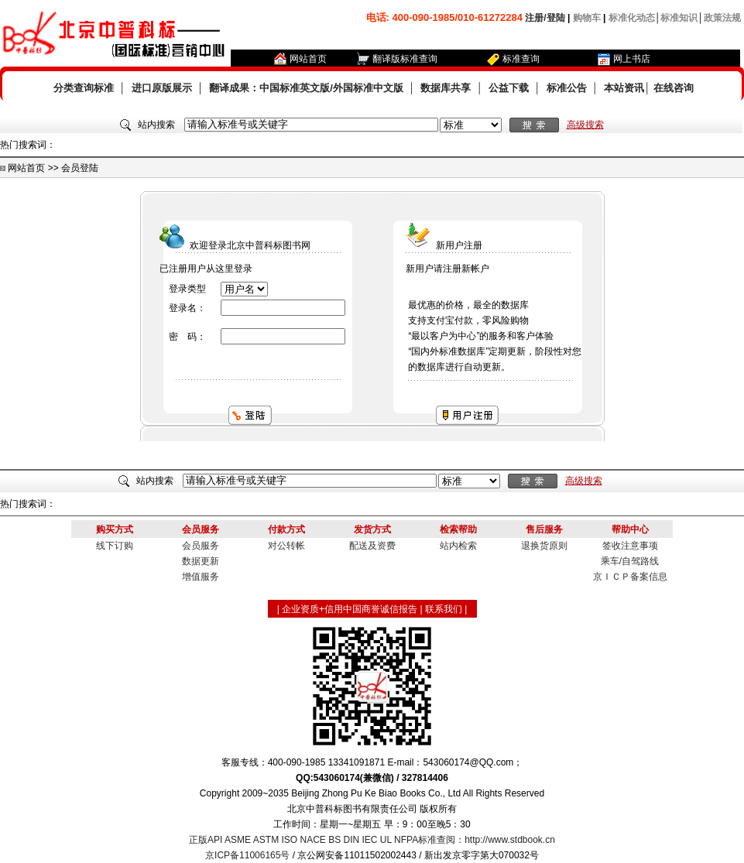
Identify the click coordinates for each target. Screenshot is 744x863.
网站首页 (308, 58)
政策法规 (722, 17)
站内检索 (458, 545)
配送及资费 (372, 545)
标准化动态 (632, 17)
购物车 (587, 17)
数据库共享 (445, 88)
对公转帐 (286, 545)
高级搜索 (585, 124)
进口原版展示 (162, 88)
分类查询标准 (83, 88)
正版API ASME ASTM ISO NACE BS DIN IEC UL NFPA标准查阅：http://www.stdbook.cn (372, 839)
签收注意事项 (630, 545)
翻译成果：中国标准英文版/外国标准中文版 (306, 88)
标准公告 (567, 88)
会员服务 (200, 545)
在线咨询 (673, 88)
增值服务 (200, 576)
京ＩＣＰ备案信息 (630, 576)
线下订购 (114, 545)
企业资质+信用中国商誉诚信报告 (349, 609)
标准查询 (521, 58)
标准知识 (679, 17)
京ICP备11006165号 (247, 855)
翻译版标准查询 (404, 58)
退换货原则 (544, 545)
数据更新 (200, 561)
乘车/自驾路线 (630, 561)
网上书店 (631, 58)
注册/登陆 (544, 17)
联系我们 (443, 609)
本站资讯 (624, 88)
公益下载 (509, 88)
